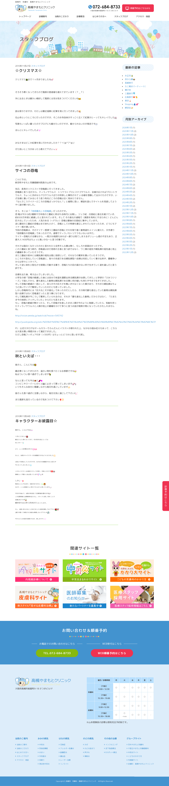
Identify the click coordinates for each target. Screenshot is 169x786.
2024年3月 (127, 198)
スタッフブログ (121, 16)
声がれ (86, 752)
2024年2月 (127, 202)
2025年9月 (127, 138)
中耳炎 (41, 744)
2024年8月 (127, 181)
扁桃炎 (86, 756)
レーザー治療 (65, 760)
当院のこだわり (62, 16)
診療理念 (80, 16)
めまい (41, 752)
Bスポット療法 (110, 752)
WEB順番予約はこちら (112, 653)
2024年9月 (127, 177)
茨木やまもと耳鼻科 (135, 744)
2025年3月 (127, 159)
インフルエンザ (111, 744)
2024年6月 (127, 188)
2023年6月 (127, 231)
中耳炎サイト (132, 752)
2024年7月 (127, 184)
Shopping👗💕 (132, 104)
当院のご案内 (21, 744)
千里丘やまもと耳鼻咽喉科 (138, 748)
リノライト (64, 764)
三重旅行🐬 (130, 93)
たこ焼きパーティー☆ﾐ (135, 86)
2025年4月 (127, 156)
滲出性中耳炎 (44, 764)
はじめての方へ (99, 16)
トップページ (25, 16)
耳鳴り (41, 760)
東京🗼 (128, 100)
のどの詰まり (89, 748)
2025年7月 (127, 145)
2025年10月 (127, 134)
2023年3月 (127, 241)
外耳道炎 (42, 756)
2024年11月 (127, 170)
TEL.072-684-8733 (57, 653)
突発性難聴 (43, 748)
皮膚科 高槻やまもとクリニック (140, 764)
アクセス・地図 (143, 16)
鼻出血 (62, 756)
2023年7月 (127, 227)
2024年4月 (127, 195)
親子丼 (128, 90)
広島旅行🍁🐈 (131, 97)
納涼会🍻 (129, 107)
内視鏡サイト (132, 760)
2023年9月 (127, 220)
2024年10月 (127, 174)
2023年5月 (127, 234)
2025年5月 (127, 152)
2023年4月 (127, 238)
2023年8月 (127, 223)
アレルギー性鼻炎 (66, 748)
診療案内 (43, 16)
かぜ (85, 744)
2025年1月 (127, 166)
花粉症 (62, 744)
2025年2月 (127, 163)
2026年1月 (127, 127)
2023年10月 (127, 216)
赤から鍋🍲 (130, 79)
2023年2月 (127, 245)
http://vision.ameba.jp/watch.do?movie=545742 (39, 315)
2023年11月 (127, 213)
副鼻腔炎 (63, 752)
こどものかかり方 (134, 756)
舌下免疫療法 (110, 748)
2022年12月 (127, 252)
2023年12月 (127, 209)
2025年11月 (127, 131)
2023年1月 (127, 248)
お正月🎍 (129, 75)
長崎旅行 (129, 82)
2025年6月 (127, 149)
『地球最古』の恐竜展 (40, 210)
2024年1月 (127, 206)
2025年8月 (127, 141)
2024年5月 (127, 191)
